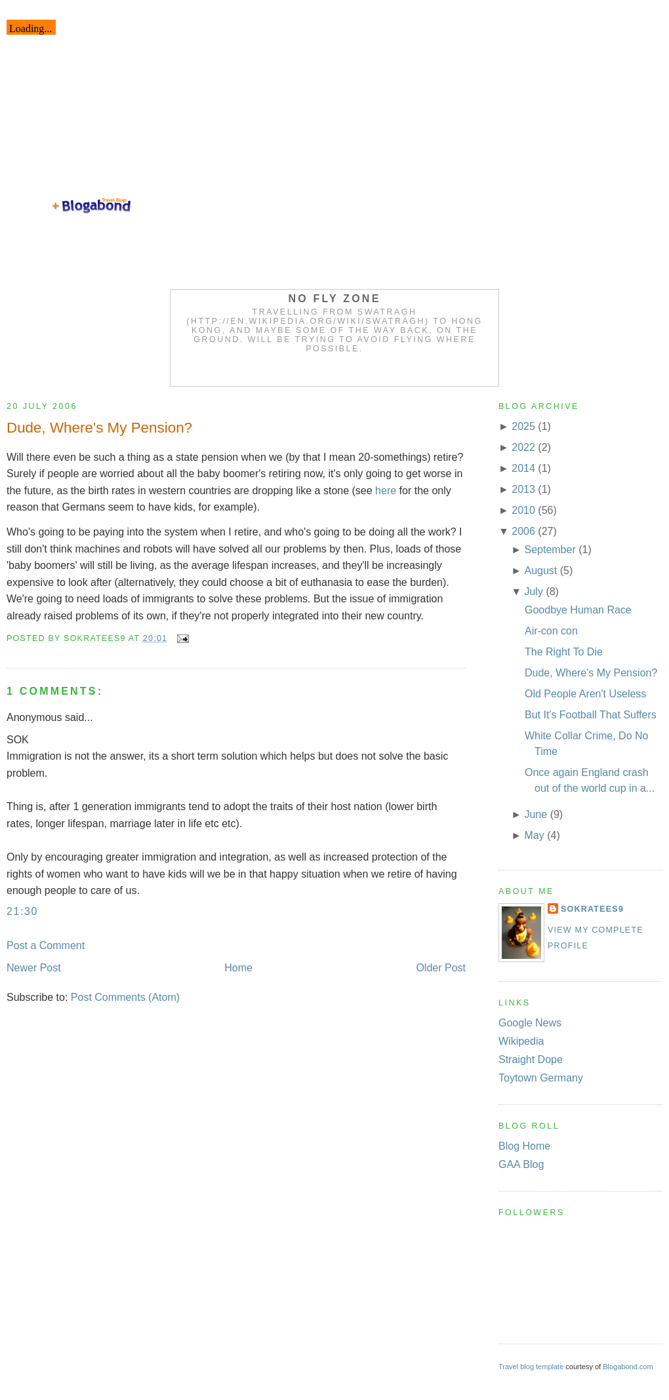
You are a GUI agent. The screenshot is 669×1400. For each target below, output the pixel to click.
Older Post (441, 967)
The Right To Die (564, 651)
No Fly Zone (335, 298)
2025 (523, 426)
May (534, 835)
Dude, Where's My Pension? (99, 427)
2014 (523, 468)
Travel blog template (530, 1367)
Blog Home (524, 1146)
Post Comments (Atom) (125, 997)
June (535, 814)
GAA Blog (521, 1164)
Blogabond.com (628, 1367)
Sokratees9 (592, 909)
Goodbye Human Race (578, 609)
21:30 (22, 911)
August (540, 570)
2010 (523, 510)
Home (238, 967)
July (533, 591)
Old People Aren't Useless (585, 693)
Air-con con (551, 630)
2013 (523, 489)
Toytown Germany (540, 1077)
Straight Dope (530, 1059)
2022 (523, 447)
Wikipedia (521, 1041)
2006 (523, 531)
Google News (529, 1022)
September (549, 549)
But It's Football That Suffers (591, 714)
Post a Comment (46, 945)
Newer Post (34, 967)
